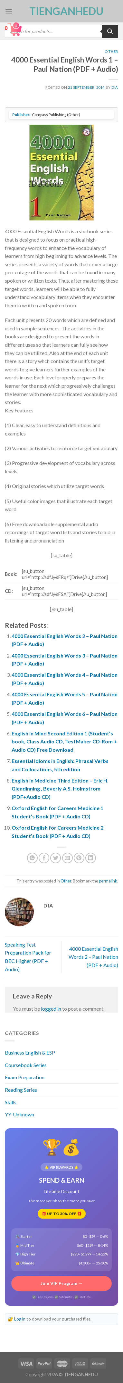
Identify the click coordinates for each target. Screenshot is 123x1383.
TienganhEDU (61, 11)
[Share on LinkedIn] (90, 858)
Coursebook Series (26, 1065)
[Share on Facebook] (44, 858)
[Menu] (9, 11)
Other (111, 51)
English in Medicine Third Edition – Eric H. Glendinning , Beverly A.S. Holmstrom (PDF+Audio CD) (60, 788)
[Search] (110, 31)
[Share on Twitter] (55, 858)
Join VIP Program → (62, 1283)
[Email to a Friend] (67, 858)
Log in (19, 1318)
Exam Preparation (24, 1077)
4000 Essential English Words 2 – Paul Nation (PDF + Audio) (93, 957)
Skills (10, 1102)
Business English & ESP (30, 1052)
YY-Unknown (19, 1114)
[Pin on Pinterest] (79, 858)
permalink (108, 880)
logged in (51, 1009)
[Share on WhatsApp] (32, 858)
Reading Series (21, 1090)
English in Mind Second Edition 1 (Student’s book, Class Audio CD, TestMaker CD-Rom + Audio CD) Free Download (64, 741)
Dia (114, 87)
